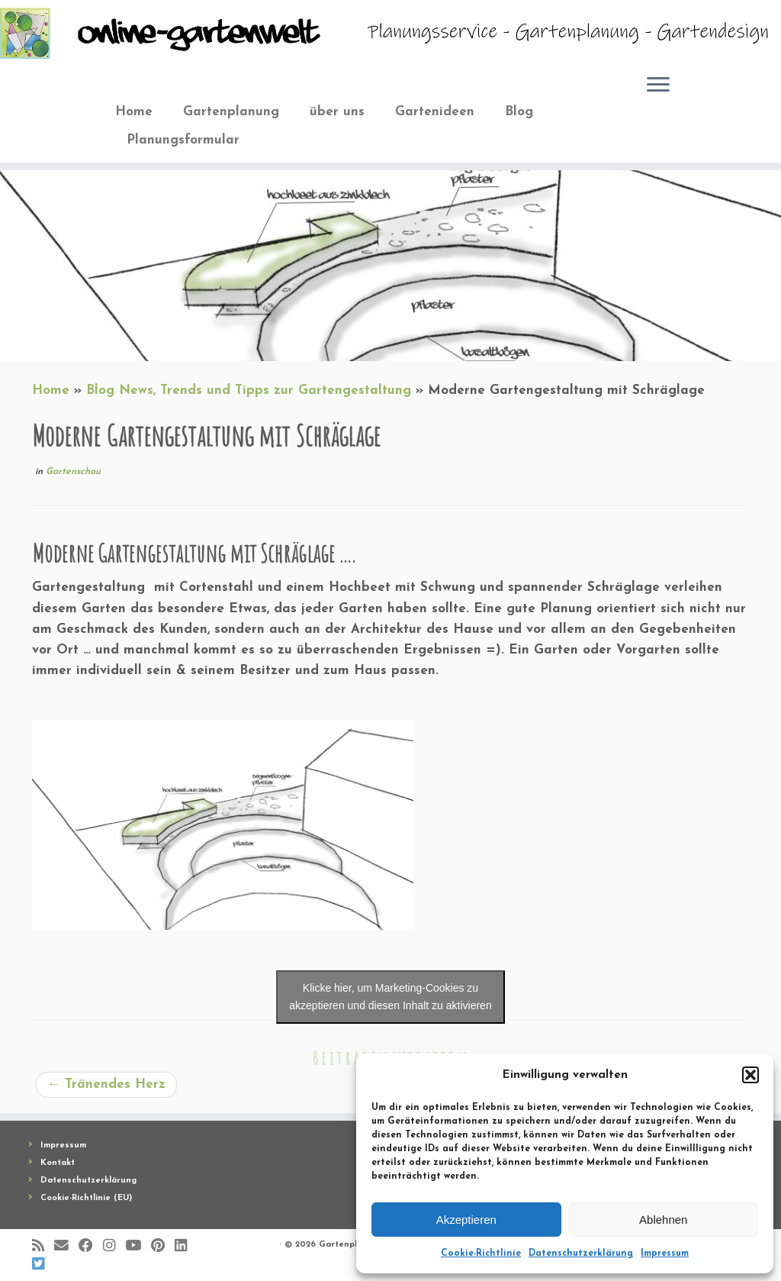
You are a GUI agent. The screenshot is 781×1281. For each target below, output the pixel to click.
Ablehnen (663, 1219)
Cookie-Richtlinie (481, 1253)
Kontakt (57, 1163)
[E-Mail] (66, 1246)
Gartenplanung (231, 111)
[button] (750, 1075)
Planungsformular (183, 140)
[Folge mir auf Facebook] (91, 1246)
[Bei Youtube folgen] (138, 1246)
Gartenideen (434, 111)
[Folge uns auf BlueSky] (43, 1265)
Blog (519, 111)
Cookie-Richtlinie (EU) (86, 1198)
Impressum (665, 1253)
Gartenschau (73, 471)
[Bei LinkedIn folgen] (186, 1246)
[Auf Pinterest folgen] (163, 1246)
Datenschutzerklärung (581, 1253)
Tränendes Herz (106, 1084)
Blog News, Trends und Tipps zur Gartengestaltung (248, 390)
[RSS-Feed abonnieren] (43, 1246)
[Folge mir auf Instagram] (114, 1246)
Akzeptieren (466, 1219)
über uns (337, 111)
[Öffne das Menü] (658, 86)
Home (134, 111)
